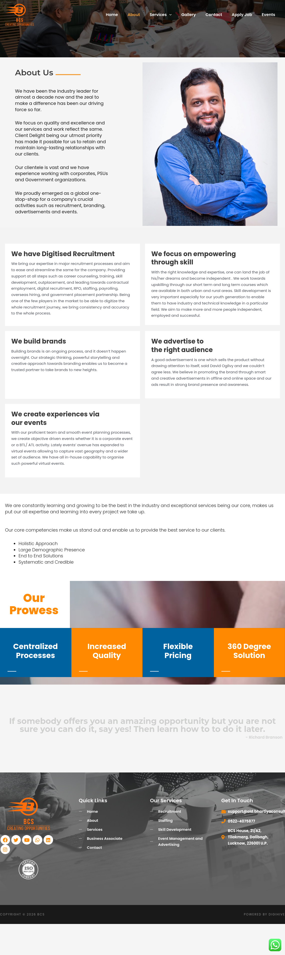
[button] (176, 15)
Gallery (194, 15)
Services (168, 15)
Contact (218, 15)
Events (269, 15)
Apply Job (244, 15)
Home (123, 15)
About (143, 15)
